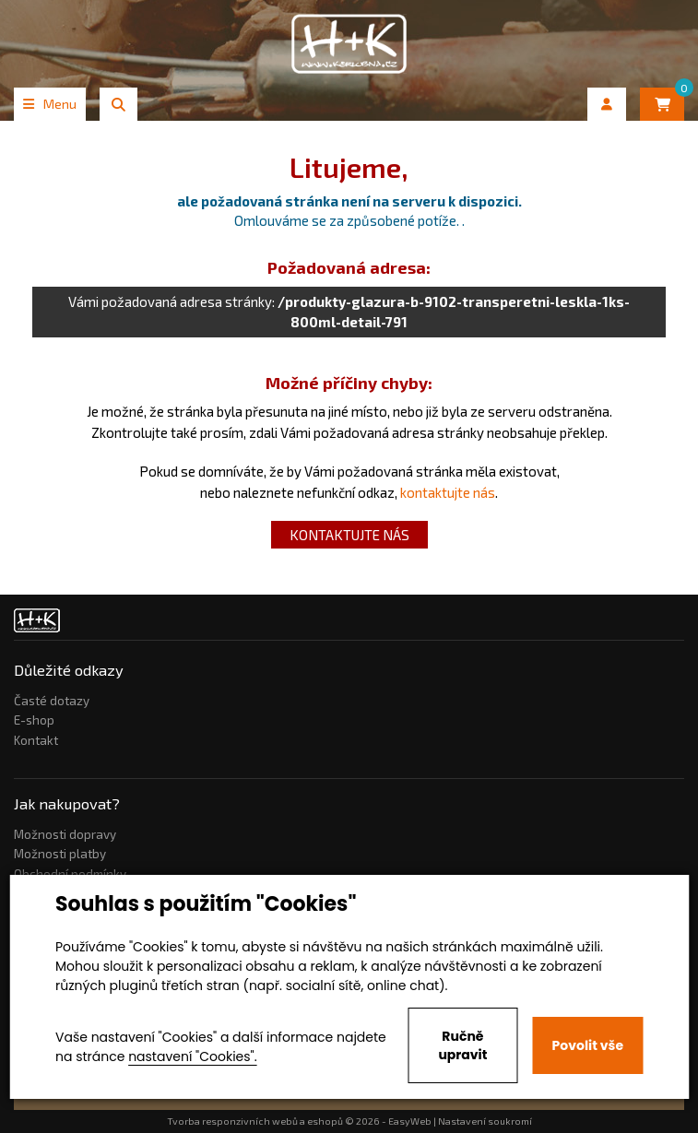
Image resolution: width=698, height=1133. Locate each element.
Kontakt (36, 740)
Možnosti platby (60, 853)
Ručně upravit (462, 1045)
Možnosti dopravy (65, 834)
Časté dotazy (51, 700)
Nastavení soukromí (485, 1121)
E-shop (34, 720)
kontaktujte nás (447, 492)
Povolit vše (587, 1045)
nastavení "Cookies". (192, 1056)
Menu (50, 104)
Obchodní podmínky (70, 874)
